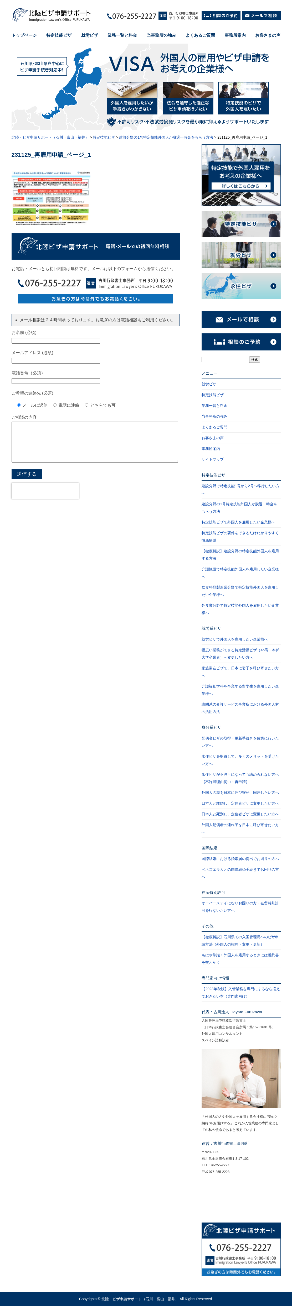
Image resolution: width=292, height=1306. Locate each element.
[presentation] (45, 499)
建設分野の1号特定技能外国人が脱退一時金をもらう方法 (239, 507)
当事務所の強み (161, 35)
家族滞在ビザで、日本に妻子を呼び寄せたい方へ (240, 672)
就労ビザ (89, 35)
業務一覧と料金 (122, 35)
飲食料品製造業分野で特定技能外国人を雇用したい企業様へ (240, 591)
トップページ (24, 35)
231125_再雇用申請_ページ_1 (51, 154)
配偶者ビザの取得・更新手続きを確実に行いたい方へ (240, 742)
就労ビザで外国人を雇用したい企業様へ (235, 639)
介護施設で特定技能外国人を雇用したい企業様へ (240, 573)
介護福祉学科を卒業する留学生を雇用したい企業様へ (240, 690)
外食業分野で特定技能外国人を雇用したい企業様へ (240, 609)
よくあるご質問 (200, 35)
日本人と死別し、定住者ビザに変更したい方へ (240, 814)
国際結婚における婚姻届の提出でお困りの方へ (240, 859)
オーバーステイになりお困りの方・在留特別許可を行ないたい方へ (240, 906)
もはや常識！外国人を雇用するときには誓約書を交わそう (240, 958)
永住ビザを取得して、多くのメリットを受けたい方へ (240, 760)
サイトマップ (213, 459)
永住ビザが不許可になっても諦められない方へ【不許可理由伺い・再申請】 (240, 778)
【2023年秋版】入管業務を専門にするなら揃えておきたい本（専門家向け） (241, 992)
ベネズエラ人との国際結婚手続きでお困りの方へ (240, 873)
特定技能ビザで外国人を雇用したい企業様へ (238, 522)
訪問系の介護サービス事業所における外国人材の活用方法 (240, 708)
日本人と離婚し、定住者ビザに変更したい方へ (240, 803)
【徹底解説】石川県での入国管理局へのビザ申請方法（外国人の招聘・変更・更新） (240, 940)
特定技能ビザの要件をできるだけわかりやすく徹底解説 (240, 536)
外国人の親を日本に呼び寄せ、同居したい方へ (240, 792)
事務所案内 (235, 35)
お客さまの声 (267, 35)
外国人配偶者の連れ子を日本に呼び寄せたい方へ (240, 828)
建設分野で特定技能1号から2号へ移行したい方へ (240, 489)
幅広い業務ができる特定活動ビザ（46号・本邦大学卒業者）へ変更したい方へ (240, 653)
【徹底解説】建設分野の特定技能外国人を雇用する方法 (240, 554)
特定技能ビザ (58, 35)
